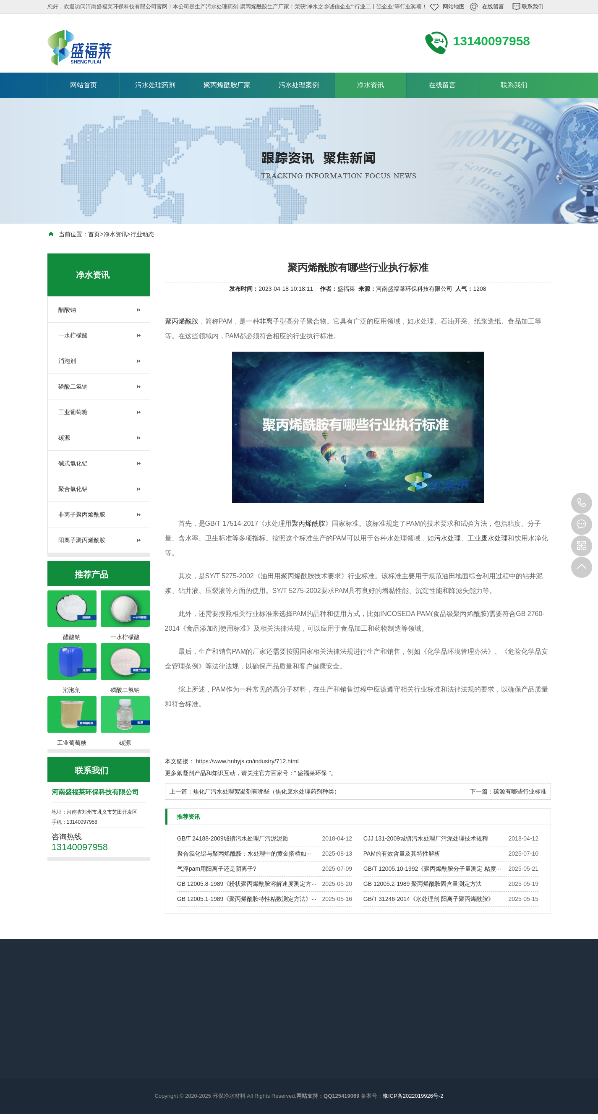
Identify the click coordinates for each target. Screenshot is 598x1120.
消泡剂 (67, 361)
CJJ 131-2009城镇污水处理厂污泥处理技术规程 (425, 838)
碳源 (64, 437)
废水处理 (494, 538)
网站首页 (83, 85)
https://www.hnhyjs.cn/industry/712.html (247, 761)
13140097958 (581, 503)
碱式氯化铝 (73, 463)
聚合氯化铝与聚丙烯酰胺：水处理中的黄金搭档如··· (244, 853)
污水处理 (447, 538)
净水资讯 (370, 85)
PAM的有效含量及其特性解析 (401, 853)
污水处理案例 (299, 85)
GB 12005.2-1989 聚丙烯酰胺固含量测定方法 (422, 883)
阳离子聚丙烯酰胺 (81, 540)
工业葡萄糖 (73, 412)
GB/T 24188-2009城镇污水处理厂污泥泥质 (232, 838)
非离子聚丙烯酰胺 (81, 514)
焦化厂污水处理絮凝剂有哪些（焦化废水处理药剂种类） (266, 791)
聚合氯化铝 (73, 489)
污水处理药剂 (155, 85)
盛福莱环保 (312, 773)
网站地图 (454, 6)
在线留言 (493, 6)
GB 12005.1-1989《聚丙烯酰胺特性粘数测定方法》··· (246, 898)
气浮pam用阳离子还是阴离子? (216, 868)
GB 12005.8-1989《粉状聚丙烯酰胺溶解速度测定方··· (246, 883)
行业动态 (142, 234)
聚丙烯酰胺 (181, 321)
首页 (94, 234)
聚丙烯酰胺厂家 (227, 85)
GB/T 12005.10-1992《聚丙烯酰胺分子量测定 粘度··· (432, 868)
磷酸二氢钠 (73, 386)
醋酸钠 (67, 309)
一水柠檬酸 (73, 335)
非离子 (269, 321)
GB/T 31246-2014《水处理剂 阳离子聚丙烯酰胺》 (428, 898)
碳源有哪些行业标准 (520, 791)
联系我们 (532, 6)
